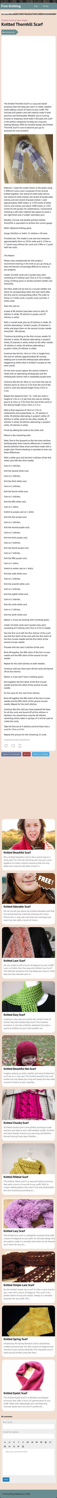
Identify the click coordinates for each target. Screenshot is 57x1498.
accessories (9, 739)
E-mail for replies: (11, 1432)
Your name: (8, 1422)
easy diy (18, 739)
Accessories (9, 32)
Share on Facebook (11, 754)
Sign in (36, 7)
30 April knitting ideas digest (14, 20)
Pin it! (26, 754)
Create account (46, 7)
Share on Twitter (40, 754)
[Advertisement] (28, 68)
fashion (26, 739)
